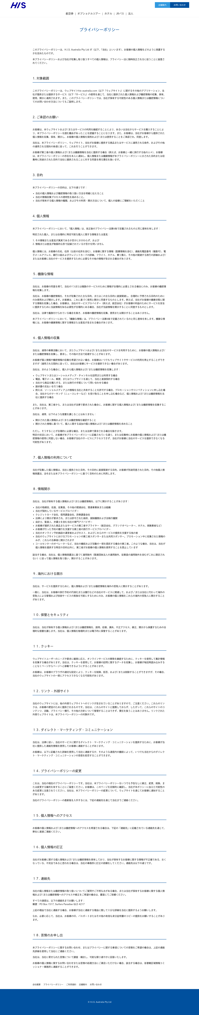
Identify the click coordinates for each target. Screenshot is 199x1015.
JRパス (120, 13)
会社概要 (37, 984)
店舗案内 (162, 5)
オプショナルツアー (88, 13)
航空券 (69, 13)
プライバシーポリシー (53, 984)
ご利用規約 (71, 984)
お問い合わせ (180, 5)
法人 (130, 13)
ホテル (108, 13)
